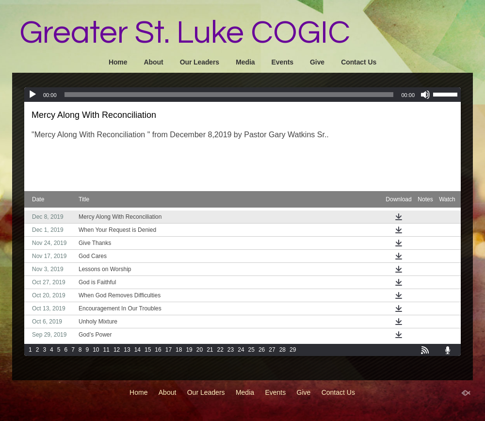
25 (251, 349)
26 (262, 349)
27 (272, 349)
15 (148, 349)
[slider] (229, 94)
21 (210, 349)
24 (241, 349)
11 (106, 349)
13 (127, 349)
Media (245, 62)
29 (293, 349)
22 (220, 349)
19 (189, 349)
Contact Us (358, 62)
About (153, 62)
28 (282, 349)
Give (317, 62)
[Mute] (425, 94)
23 (230, 349)
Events (282, 62)
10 (96, 349)
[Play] (32, 94)
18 (179, 349)
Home (118, 62)
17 (168, 349)
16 (158, 349)
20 (199, 349)
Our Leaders (199, 62)
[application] (242, 94)
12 (116, 349)
